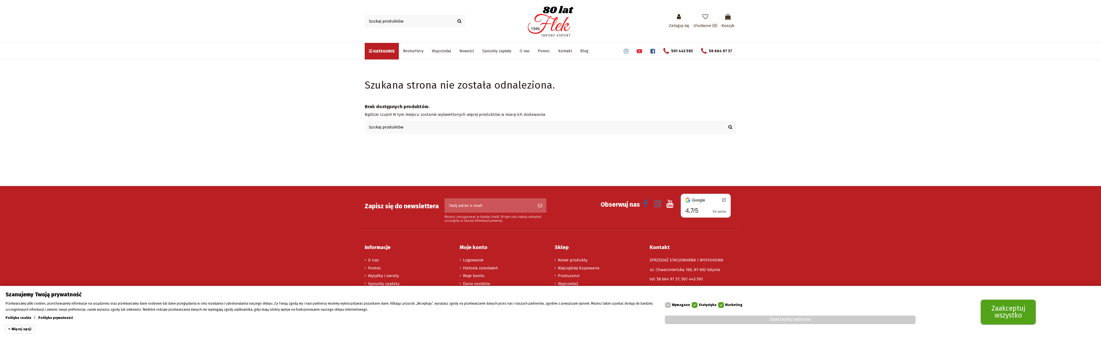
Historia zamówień (480, 268)
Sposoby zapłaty (383, 283)
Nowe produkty (572, 260)
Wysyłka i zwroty (383, 275)
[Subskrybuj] (540, 205)
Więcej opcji (21, 329)
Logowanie (473, 260)
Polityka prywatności (55, 318)
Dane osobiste (476, 283)
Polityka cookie (18, 318)
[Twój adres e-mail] (489, 205)
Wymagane (681, 305)
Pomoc (374, 268)
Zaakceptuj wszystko (1008, 312)
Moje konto (473, 275)
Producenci (568, 275)
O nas (373, 260)
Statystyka (707, 305)
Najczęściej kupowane (578, 268)
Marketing (733, 305)
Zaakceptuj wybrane (790, 319)
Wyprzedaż (568, 283)
